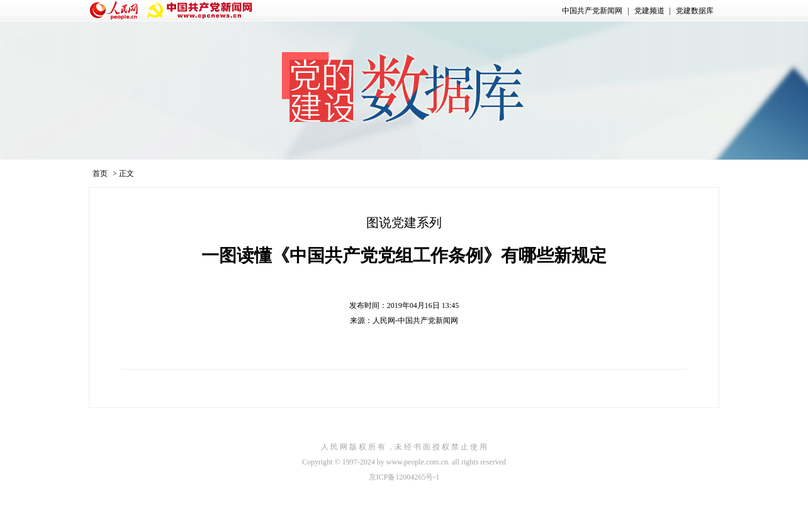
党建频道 (649, 10)
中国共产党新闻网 (592, 10)
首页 (100, 173)
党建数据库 (695, 10)
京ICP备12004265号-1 (404, 477)
